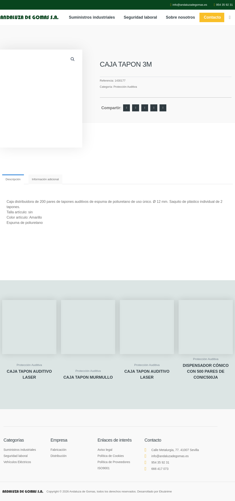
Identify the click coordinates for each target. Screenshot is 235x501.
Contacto (212, 17)
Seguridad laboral (140, 17)
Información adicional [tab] (45, 179)
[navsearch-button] (229, 17)
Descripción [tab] (13, 179)
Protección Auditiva (125, 86)
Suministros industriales (92, 17)
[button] (73, 59)
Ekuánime (165, 491)
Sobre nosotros (180, 17)
